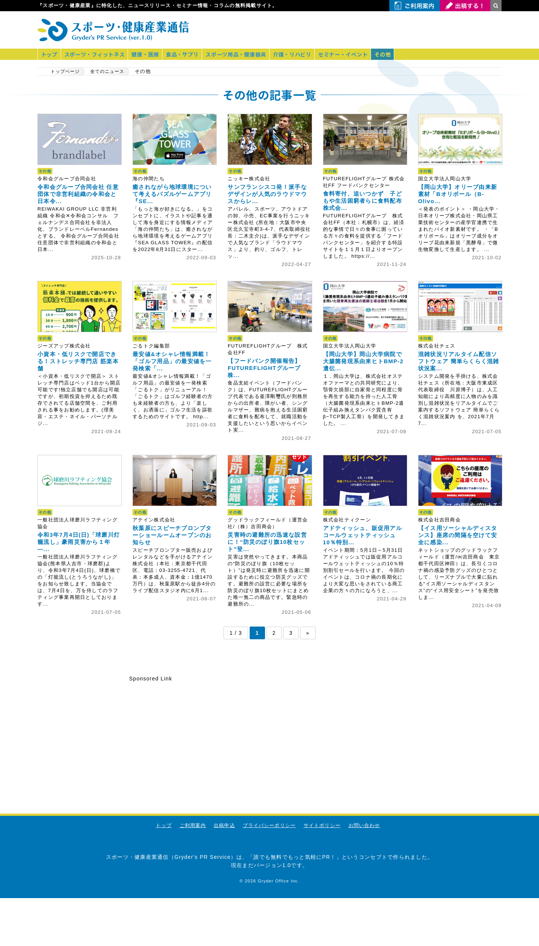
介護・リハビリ (298, 54)
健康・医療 (148, 54)
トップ (50, 54)
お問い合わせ (365, 825)
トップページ (67, 71)
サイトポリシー (322, 825)
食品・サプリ (186, 54)
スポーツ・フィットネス (96, 54)
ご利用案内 (192, 825)
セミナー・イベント (350, 54)
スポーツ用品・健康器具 (240, 54)
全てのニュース (112, 71)
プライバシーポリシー (269, 825)
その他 (391, 54)
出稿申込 (224, 825)
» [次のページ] (308, 633)
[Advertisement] (414, 30)
